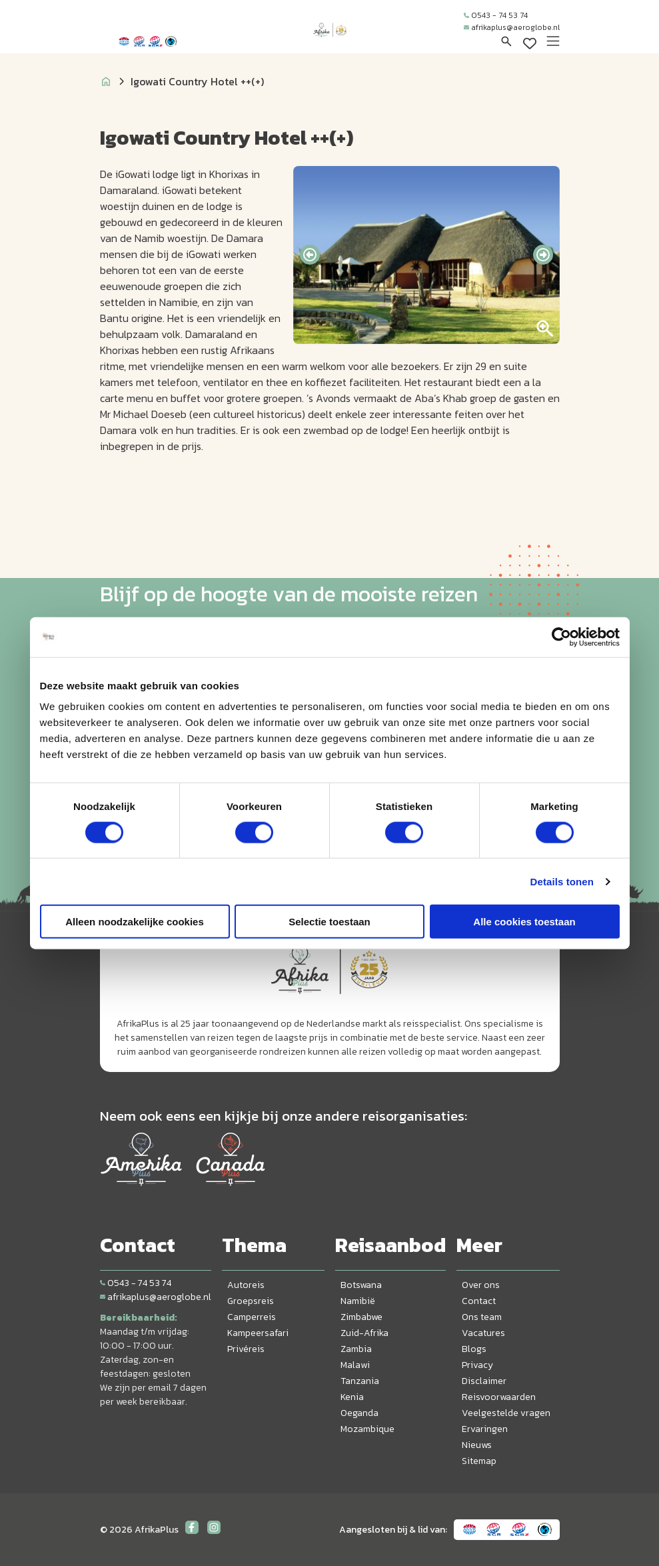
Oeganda (359, 1413)
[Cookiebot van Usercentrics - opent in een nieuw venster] (561, 637)
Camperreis (251, 1317)
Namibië (357, 1301)
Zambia (356, 1349)
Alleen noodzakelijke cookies (134, 921)
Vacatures (483, 1333)
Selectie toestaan (329, 921)
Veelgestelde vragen (506, 1413)
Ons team (482, 1317)
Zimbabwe (361, 1317)
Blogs (474, 1349)
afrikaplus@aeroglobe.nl (512, 27)
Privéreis (246, 1349)
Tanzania (359, 1381)
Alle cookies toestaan (524, 921)
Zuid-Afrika (364, 1333)
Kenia (352, 1397)
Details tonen (562, 881)
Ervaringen (485, 1429)
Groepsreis (250, 1301)
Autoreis (246, 1285)
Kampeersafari (258, 1333)
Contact (479, 1301)
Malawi (355, 1365)
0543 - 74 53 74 (496, 15)
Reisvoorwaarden (499, 1397)
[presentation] (310, 255)
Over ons (481, 1285)
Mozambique (367, 1429)
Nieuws (477, 1445)
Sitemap (479, 1461)
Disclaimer (484, 1381)
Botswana (361, 1285)
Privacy (477, 1365)
